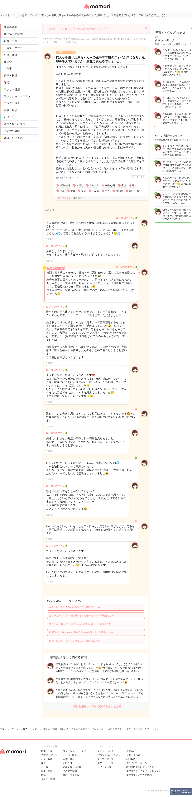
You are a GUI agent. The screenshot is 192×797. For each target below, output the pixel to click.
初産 (83, 191)
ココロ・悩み (12, 103)
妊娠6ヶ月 (65, 185)
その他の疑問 (12, 130)
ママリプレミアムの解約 (139, 775)
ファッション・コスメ (17, 96)
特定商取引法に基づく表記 (140, 767)
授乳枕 (119, 191)
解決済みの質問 (13, 34)
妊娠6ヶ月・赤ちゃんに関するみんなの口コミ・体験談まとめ (81, 632)
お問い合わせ (133, 755)
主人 (107, 191)
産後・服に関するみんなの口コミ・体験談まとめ (74, 607)
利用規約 (131, 759)
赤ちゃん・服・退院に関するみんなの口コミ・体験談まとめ (80, 623)
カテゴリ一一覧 (106, 763)
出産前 (95, 191)
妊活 (6, 82)
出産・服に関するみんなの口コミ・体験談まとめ (74, 640)
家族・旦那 (10, 110)
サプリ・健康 (12, 89)
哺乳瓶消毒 (134, 191)
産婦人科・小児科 (14, 123)
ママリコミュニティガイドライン (143, 771)
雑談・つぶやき (13, 137)
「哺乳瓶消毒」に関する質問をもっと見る (96, 706)
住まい (8, 61)
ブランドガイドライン (109, 755)
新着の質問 (10, 27)
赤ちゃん (94, 185)
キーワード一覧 (106, 759)
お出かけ (9, 117)
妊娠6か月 (110, 185)
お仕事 (8, 68)
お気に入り (139, 177)
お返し (79, 185)
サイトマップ (104, 767)
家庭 (72, 191)
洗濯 (62, 191)
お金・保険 (10, 54)
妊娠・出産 (10, 40)
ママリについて (106, 751)
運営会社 (131, 751)
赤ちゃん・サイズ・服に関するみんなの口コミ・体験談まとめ (81, 615)
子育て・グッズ (13, 47)
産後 (123, 185)
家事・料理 (10, 75)
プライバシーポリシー (137, 763)
